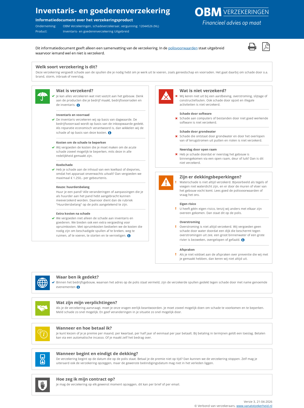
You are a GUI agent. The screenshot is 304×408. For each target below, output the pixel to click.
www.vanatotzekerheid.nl (254, 406)
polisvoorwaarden (183, 48)
